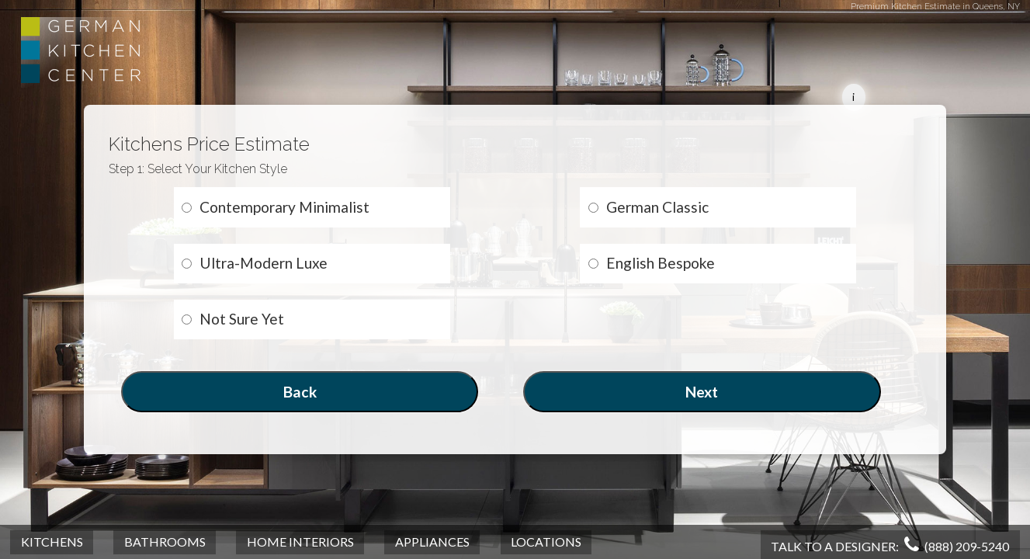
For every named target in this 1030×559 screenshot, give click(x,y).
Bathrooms (165, 541)
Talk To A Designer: (890, 546)
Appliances (432, 541)
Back (300, 392)
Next (701, 392)
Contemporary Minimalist (275, 207)
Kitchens (52, 541)
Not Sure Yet (233, 319)
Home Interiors (300, 541)
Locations (546, 541)
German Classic (648, 207)
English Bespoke (651, 263)
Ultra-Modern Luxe (255, 263)
